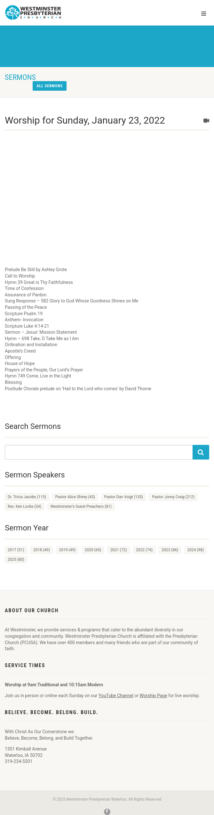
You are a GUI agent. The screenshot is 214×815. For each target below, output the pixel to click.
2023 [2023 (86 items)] (170, 550)
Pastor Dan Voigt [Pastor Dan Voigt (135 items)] (123, 497)
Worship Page (153, 695)
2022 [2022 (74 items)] (144, 550)
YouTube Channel (116, 695)
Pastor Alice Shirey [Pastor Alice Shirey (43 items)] (75, 497)
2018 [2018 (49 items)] (41, 550)
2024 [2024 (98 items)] (195, 550)
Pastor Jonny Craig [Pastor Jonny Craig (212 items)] (173, 497)
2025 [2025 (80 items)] (16, 559)
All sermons (49, 86)
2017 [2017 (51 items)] (16, 550)
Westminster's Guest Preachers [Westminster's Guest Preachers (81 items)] (81, 506)
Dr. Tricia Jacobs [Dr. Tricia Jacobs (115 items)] (27, 497)
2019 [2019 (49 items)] (67, 550)
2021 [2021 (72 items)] (118, 550)
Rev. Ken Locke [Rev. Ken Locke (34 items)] (24, 506)
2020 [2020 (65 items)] (93, 550)
